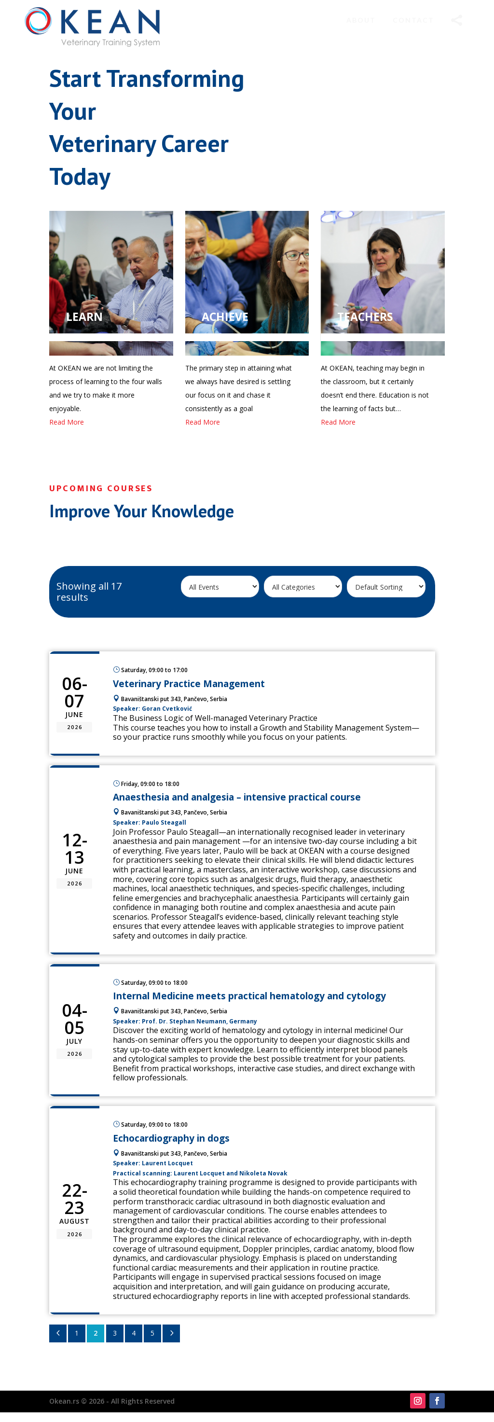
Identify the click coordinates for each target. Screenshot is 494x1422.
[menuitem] (361, 20)
